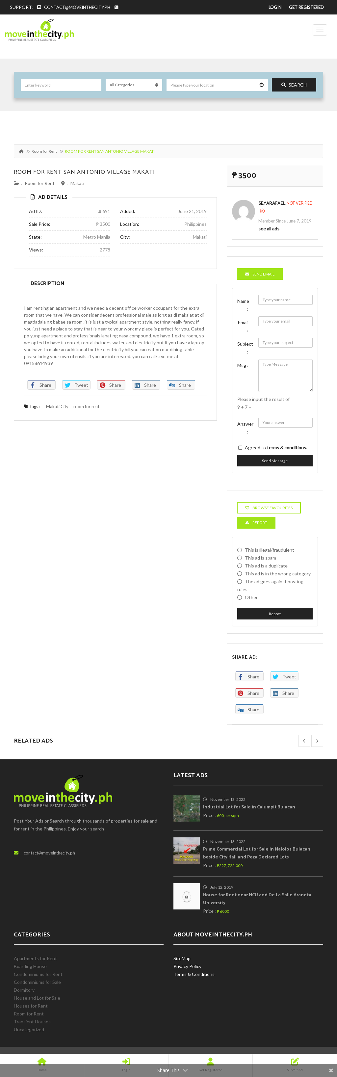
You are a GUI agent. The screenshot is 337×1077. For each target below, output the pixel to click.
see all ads (268, 228)
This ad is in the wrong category (278, 573)
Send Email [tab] (259, 274)
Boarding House (30, 966)
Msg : (242, 365)
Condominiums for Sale (37, 982)
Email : (243, 326)
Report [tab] (256, 522)
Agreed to (276, 447)
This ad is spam (260, 558)
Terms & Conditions (194, 974)
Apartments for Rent (35, 958)
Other (251, 597)
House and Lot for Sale (37, 998)
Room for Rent (44, 151)
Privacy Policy (187, 966)
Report (275, 613)
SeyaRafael (271, 203)
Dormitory (24, 990)
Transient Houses (32, 1021)
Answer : (245, 427)
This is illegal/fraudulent (269, 550)
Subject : (245, 348)
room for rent (86, 406)
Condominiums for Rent (38, 974)
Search (294, 85)
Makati (77, 183)
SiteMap (182, 958)
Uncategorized (29, 1029)
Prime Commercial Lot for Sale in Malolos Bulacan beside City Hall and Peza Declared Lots (256, 853)
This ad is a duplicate (266, 565)
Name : (243, 305)
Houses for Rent (31, 1006)
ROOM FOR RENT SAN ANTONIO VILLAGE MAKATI (84, 172)
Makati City (57, 406)
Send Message (275, 460)
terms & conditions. (287, 447)
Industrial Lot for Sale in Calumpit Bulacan (249, 807)
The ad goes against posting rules (270, 585)
